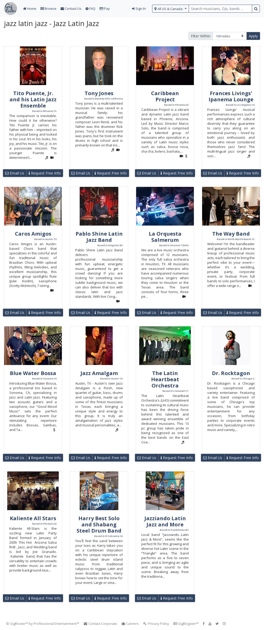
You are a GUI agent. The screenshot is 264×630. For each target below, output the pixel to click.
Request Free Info (45, 173)
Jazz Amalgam (99, 373)
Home (29, 8)
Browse (48, 8)
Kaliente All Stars (33, 518)
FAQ (90, 8)
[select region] (170, 9)
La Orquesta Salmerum (165, 236)
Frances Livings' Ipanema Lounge (231, 96)
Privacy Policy (156, 623)
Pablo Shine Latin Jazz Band (99, 236)
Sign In (139, 8)
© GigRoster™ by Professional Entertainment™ (42, 623)
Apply (253, 36)
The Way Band (231, 233)
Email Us (14, 173)
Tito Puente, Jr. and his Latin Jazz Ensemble (33, 99)
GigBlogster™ (186, 623)
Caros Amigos (33, 233)
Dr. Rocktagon (231, 373)
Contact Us (71, 8)
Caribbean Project (165, 96)
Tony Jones (99, 93)
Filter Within (200, 36)
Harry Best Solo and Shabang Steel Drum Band (99, 524)
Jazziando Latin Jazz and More (165, 521)
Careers (130, 623)
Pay (105, 8)
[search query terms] (220, 9)
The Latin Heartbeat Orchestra (165, 379)
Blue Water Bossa (33, 373)
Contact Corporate (100, 623)
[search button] (256, 9)
